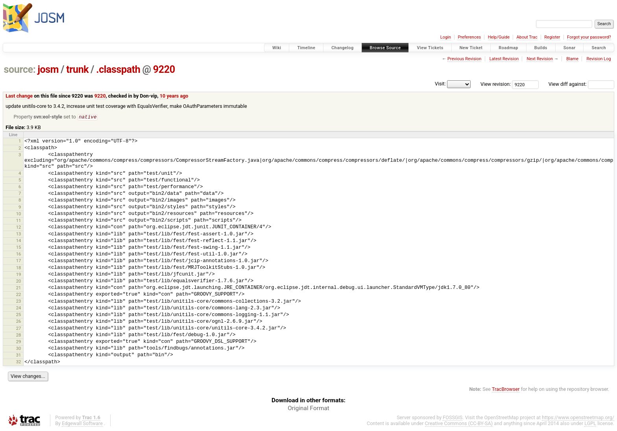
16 (18, 254)
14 (18, 241)
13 (18, 234)
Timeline (306, 47)
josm (48, 69)
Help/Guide (499, 37)
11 (18, 221)
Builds (540, 47)
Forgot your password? (589, 37)
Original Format (308, 408)
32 (18, 362)
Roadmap (508, 47)
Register (552, 37)
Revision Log (598, 58)
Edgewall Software (82, 424)
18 (18, 268)
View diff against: (581, 84)
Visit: (440, 84)
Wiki (276, 47)
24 (18, 308)
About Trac (527, 37)
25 (18, 315)
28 (18, 335)
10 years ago (174, 96)
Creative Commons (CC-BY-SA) (459, 424)
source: (20, 69)
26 (18, 321)
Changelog (342, 47)
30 (18, 348)
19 (18, 274)
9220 (164, 69)
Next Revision (539, 58)
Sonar (569, 47)
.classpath (118, 69)
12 (18, 227)
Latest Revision (504, 58)
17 (18, 261)
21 (18, 288)
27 (18, 328)
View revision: (495, 84)
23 (18, 301)
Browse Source (385, 47)
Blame (572, 58)
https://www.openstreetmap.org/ (578, 418)
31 (18, 355)
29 (18, 342)
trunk (77, 69)
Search (598, 47)
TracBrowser (506, 389)
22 (18, 295)
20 (18, 281)
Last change (19, 96)
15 (18, 247)
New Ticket (471, 47)
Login (445, 37)
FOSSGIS (452, 418)
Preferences (469, 37)
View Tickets (430, 47)
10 (18, 214)
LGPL (590, 424)
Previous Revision (464, 58)
